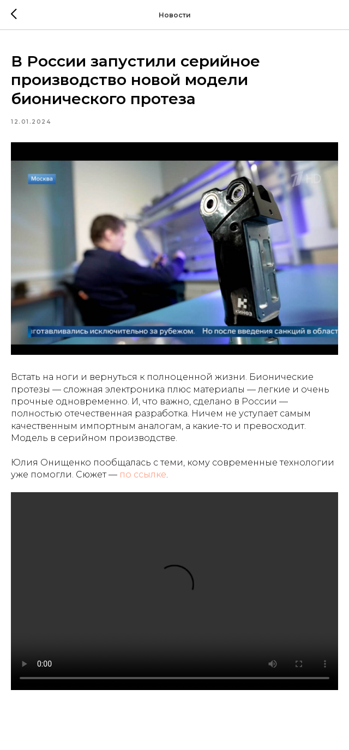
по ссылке (142, 474)
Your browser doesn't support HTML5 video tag (174, 591)
